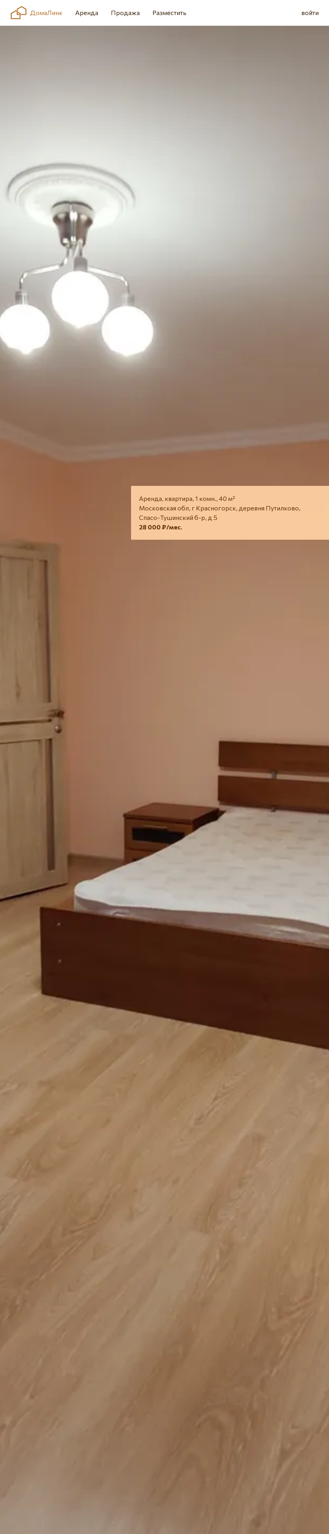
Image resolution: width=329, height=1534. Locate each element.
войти (310, 12)
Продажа (125, 12)
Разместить (169, 12)
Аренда (86, 12)
